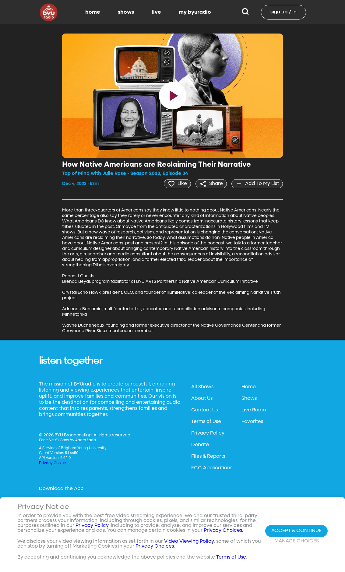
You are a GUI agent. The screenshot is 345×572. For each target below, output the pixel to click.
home (92, 12)
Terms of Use (206, 421)
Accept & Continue (296, 530)
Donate (200, 444)
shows (126, 12)
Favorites (252, 421)
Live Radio (253, 410)
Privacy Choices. (223, 530)
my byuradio (195, 12)
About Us (202, 398)
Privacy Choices (53, 463)
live (156, 12)
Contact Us (204, 410)
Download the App (61, 488)
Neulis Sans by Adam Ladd (72, 440)
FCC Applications (211, 468)
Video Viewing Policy (189, 541)
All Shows (202, 387)
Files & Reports (208, 456)
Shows (249, 398)
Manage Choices (296, 541)
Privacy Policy (207, 433)
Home (248, 387)
